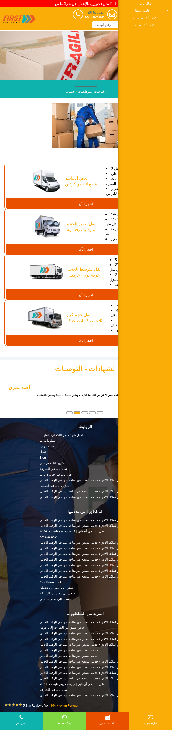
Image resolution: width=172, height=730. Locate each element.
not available (48, 536)
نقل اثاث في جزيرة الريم (56, 474)
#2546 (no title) (50, 582)
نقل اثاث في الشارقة (53, 468)
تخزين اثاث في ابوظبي (145, 17)
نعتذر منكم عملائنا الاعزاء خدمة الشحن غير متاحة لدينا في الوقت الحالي (85, 480)
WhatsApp (64, 720)
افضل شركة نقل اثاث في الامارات (62, 434)
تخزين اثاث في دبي (145, 24)
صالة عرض (145, 3)
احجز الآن (86, 203)
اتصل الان (21, 720)
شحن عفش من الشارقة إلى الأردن (62, 627)
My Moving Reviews (65, 705)
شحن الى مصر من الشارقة (57, 593)
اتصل (43, 451)
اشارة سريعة (150, 720)
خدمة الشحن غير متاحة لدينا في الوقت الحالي (69, 650)
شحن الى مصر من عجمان (56, 587)
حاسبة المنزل (107, 720)
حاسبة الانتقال (142, 10)
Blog (43, 457)
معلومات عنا (48, 440)
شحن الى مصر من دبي (55, 598)
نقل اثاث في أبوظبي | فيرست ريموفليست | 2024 (72, 531)
